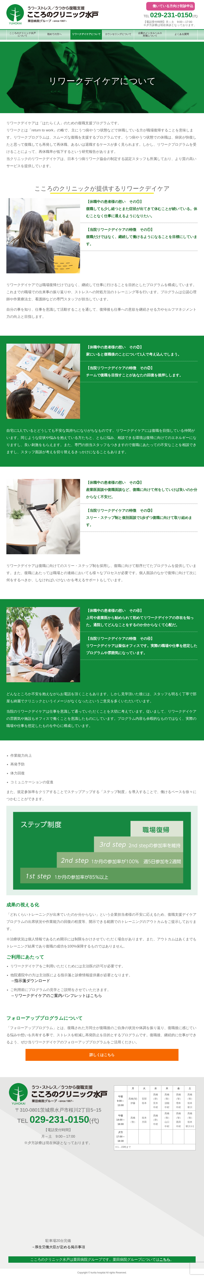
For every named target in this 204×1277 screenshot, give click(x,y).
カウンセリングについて (118, 34)
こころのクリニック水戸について (22, 34)
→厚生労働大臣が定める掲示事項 (58, 1247)
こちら (164, 1260)
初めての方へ (54, 34)
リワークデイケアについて (86, 34)
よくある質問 (182, 34)
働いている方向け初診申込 (173, 6)
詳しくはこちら (102, 1055)
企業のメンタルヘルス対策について (150, 34)
